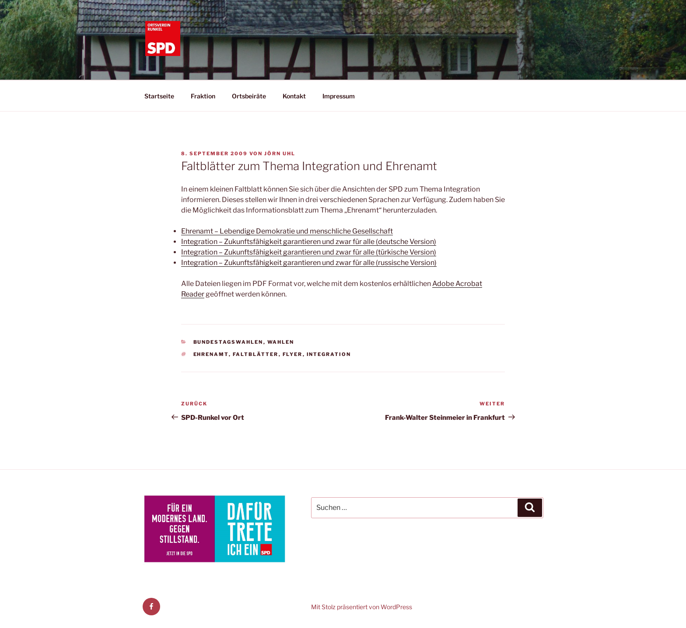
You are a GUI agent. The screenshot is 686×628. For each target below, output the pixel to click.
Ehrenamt (211, 354)
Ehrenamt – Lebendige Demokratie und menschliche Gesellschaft (287, 231)
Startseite (159, 96)
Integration (329, 354)
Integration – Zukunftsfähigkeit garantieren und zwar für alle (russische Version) (309, 262)
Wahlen (280, 342)
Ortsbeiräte (249, 96)
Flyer (293, 354)
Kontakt (294, 96)
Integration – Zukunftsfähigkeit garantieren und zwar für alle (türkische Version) (308, 252)
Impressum (338, 96)
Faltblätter (256, 354)
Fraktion (203, 96)
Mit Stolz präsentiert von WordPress (361, 607)
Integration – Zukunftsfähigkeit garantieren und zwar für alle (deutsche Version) (308, 241)
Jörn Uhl (279, 153)
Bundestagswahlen (228, 342)
